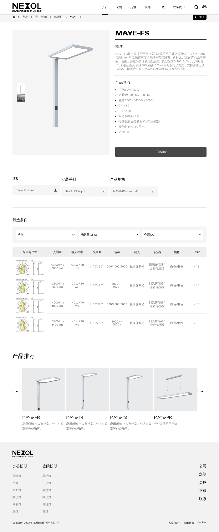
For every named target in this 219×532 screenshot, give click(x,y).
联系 (203, 509)
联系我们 (179, 7)
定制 (133, 7)
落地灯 (58, 17)
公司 (119, 7)
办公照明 (41, 17)
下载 (162, 7)
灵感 (148, 7)
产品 (105, 7)
